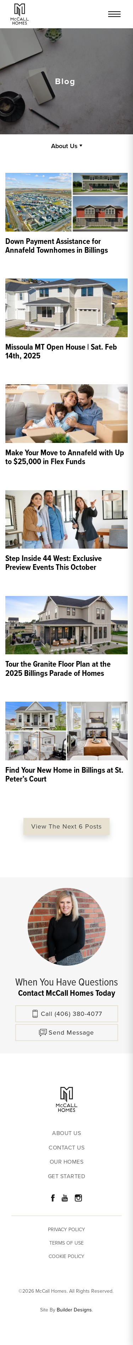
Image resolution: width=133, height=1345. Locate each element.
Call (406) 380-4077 (71, 1013)
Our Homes (67, 1162)
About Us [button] (64, 145)
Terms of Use (66, 1243)
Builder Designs (74, 1310)
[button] (66, 1032)
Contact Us (66, 1148)
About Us (66, 1133)
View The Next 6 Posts (66, 826)
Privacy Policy (66, 1229)
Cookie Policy (66, 1256)
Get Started (66, 1176)
